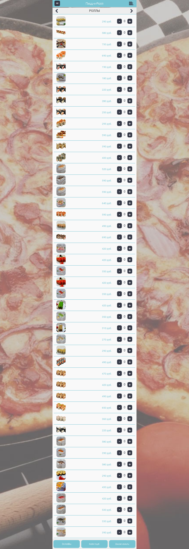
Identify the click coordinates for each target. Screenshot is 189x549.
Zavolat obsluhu (122, 544)
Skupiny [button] (132, 3)
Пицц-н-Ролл (94, 3)
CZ (57, 3)
